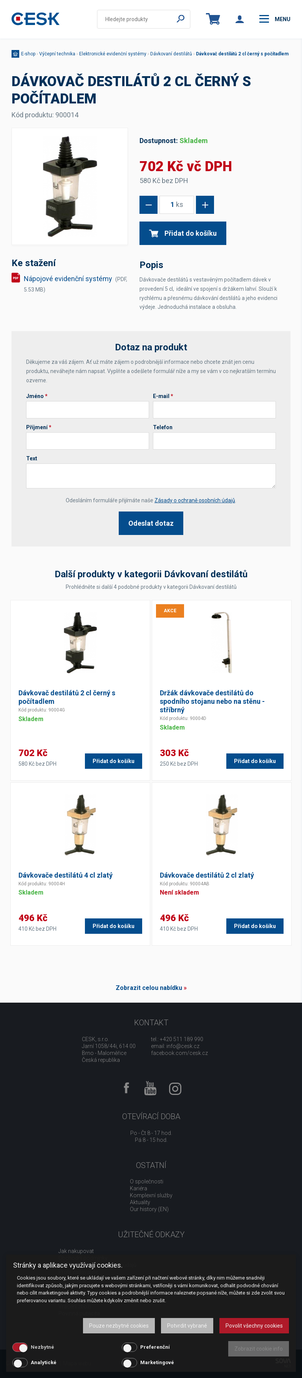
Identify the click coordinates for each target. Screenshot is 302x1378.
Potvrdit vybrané (187, 1326)
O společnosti (146, 1181)
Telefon (163, 427)
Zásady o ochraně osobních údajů (194, 500)
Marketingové (157, 1362)
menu (274, 19)
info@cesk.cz (182, 1046)
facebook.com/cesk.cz (179, 1053)
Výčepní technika (57, 54)
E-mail (163, 396)
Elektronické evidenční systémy (112, 54)
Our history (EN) (149, 1209)
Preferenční (155, 1347)
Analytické (43, 1362)
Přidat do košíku (183, 233)
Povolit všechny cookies (254, 1326)
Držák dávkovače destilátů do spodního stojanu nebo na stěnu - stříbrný (212, 701)
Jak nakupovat (76, 1251)
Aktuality (140, 1202)
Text (31, 458)
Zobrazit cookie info (258, 1349)
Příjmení (38, 427)
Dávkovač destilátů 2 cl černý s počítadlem (242, 54)
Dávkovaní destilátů (171, 54)
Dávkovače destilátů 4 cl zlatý (65, 875)
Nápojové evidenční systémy (75, 284)
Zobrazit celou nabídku (149, 987)
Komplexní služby (151, 1195)
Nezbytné (42, 1347)
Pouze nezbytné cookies (119, 1326)
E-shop (28, 54)
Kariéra (138, 1188)
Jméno (37, 396)
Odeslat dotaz (151, 523)
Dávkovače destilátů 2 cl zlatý (207, 875)
